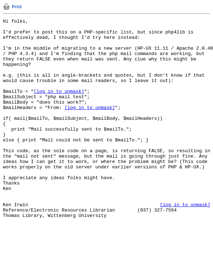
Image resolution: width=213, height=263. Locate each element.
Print (17, 6)
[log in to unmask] (59, 106)
